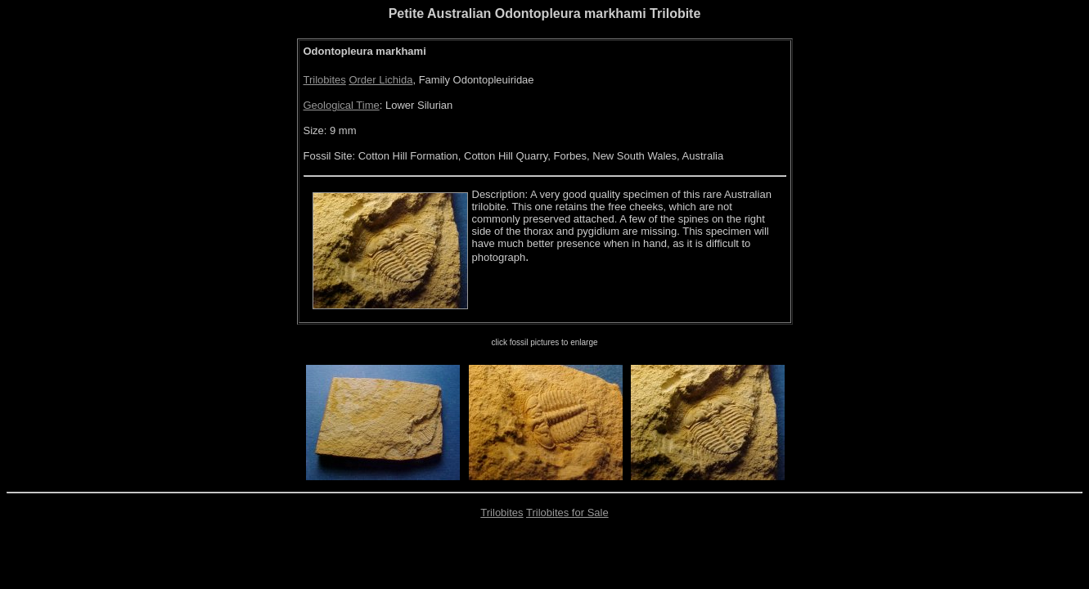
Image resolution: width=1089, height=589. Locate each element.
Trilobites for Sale (567, 512)
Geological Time (342, 105)
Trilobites (325, 80)
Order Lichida (380, 80)
